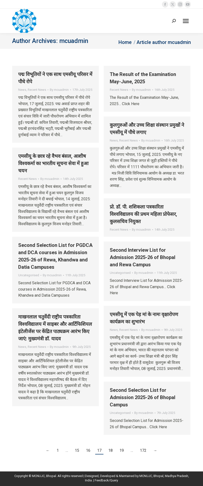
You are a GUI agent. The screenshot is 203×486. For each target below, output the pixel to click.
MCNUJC (145, 476)
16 (88, 450)
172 (143, 450)
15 (77, 450)
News (22, 90)
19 (121, 450)
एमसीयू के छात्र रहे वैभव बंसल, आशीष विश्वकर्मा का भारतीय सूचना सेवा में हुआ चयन (53, 163)
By (59, 90)
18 (110, 450)
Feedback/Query (106, 480)
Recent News (37, 90)
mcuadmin (73, 40)
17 (99, 450)
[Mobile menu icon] (186, 21)
